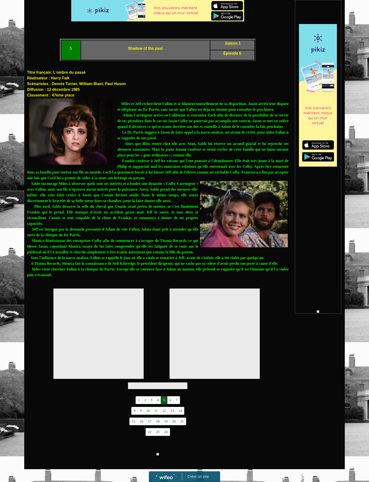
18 (158, 421)
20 (174, 421)
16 (141, 421)
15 (133, 421)
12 (164, 411)
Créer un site (198, 476)
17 (149, 421)
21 (182, 421)
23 (158, 432)
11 (156, 411)
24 (166, 432)
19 (166, 421)
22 (149, 432)
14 (180, 411)
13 (172, 411)
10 (148, 411)
